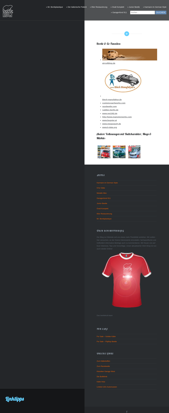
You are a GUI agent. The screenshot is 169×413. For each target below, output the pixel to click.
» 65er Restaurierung (98, 7)
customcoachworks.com (113, 103)
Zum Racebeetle (103, 366)
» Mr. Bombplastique (54, 7)
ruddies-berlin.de (110, 110)
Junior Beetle (102, 203)
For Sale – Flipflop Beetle (107, 341)
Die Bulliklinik (102, 377)
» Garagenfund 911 (119, 12)
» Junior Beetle (133, 7)
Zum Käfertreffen (103, 361)
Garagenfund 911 (104, 198)
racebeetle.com (109, 106)
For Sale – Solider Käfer (106, 336)
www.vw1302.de (109, 113)
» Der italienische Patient (76, 7)
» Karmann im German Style (154, 7)
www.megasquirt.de (111, 124)
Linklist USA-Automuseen (107, 387)
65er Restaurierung (104, 214)
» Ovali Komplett (117, 7)
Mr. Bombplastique (104, 219)
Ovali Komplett (102, 209)
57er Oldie (101, 188)
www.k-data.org (109, 127)
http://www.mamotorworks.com (117, 117)
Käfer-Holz (101, 382)
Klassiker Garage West (106, 371)
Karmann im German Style (107, 183)
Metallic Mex (102, 193)
